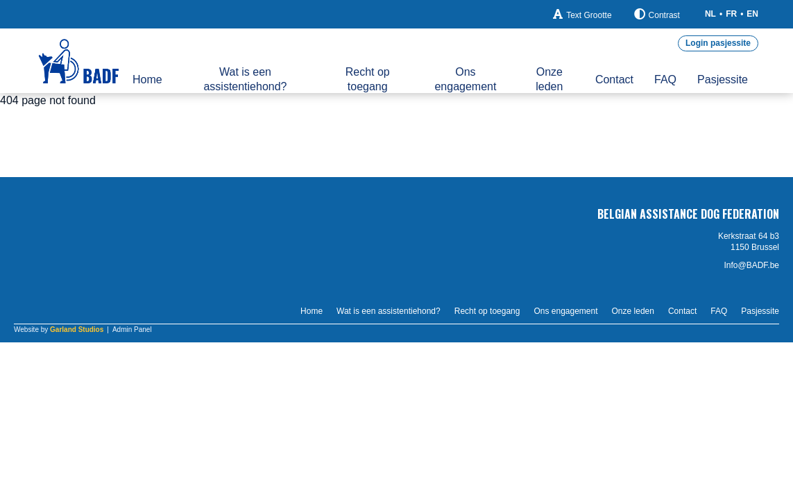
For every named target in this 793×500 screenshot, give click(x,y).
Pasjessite (722, 79)
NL (710, 14)
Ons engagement (465, 79)
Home (147, 79)
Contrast (657, 14)
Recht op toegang (368, 79)
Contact (614, 79)
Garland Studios (76, 329)
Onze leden (549, 79)
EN (752, 14)
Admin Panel (132, 329)
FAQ (665, 79)
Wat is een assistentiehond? (245, 79)
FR (731, 14)
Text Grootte (582, 14)
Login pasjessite (718, 43)
